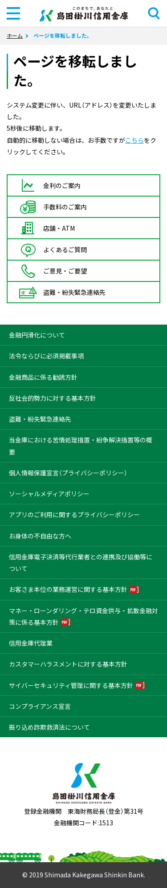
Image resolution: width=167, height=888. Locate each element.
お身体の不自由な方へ (40, 535)
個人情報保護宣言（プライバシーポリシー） (68, 472)
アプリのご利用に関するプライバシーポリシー (74, 514)
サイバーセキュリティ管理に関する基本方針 (71, 685)
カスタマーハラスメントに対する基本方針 (68, 663)
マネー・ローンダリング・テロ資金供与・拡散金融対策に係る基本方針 (83, 616)
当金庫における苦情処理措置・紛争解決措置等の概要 (80, 445)
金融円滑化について (37, 334)
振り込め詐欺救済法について (49, 727)
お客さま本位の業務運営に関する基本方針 (68, 589)
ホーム (15, 35)
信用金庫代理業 (31, 643)
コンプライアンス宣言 (40, 706)
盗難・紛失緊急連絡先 (40, 418)
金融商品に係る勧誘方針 (43, 377)
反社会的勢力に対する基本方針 (52, 398)
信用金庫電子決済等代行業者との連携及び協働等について (80, 562)
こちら (134, 140)
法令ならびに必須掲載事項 (46, 355)
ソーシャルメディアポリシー (49, 493)
